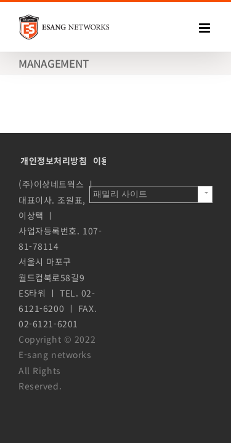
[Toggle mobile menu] (206, 28)
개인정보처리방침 (53, 235)
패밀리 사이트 (120, 418)
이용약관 (109, 235)
